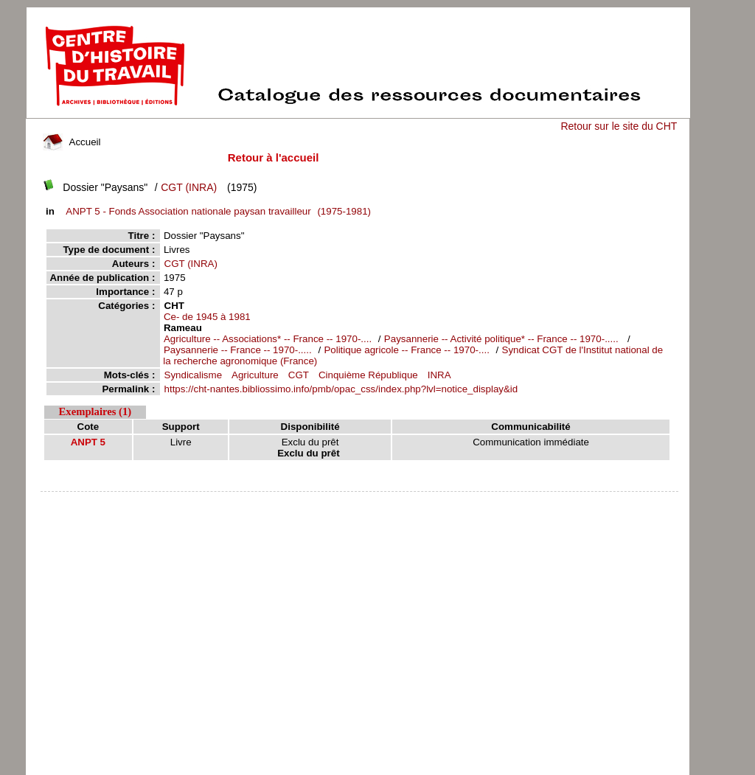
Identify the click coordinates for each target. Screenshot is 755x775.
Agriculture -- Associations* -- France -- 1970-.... (268, 338)
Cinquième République (368, 374)
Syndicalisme (193, 374)
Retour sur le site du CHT (618, 126)
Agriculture (255, 374)
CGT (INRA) (189, 187)
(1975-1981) (216, 211)
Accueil (71, 141)
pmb (359, 501)
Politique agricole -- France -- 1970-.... (406, 349)
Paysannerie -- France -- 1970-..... (238, 349)
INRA (439, 374)
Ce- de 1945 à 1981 (207, 316)
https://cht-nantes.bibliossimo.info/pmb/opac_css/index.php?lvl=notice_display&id (341, 389)
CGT (298, 374)
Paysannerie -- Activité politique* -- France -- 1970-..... (503, 338)
